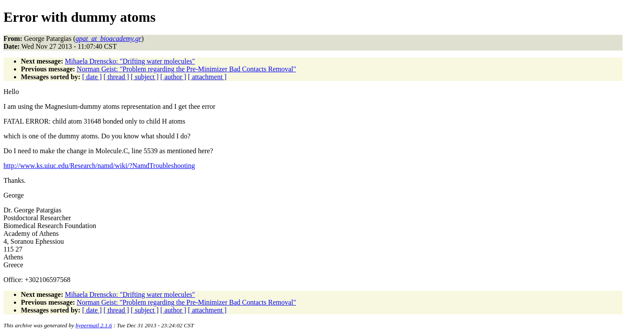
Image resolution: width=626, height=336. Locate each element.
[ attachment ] (207, 77)
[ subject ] (145, 77)
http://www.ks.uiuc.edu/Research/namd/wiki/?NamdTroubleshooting (99, 165)
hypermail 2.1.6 (94, 325)
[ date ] (92, 77)
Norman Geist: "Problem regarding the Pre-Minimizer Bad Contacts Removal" (186, 69)
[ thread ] (116, 77)
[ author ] (173, 77)
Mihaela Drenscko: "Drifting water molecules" (130, 61)
